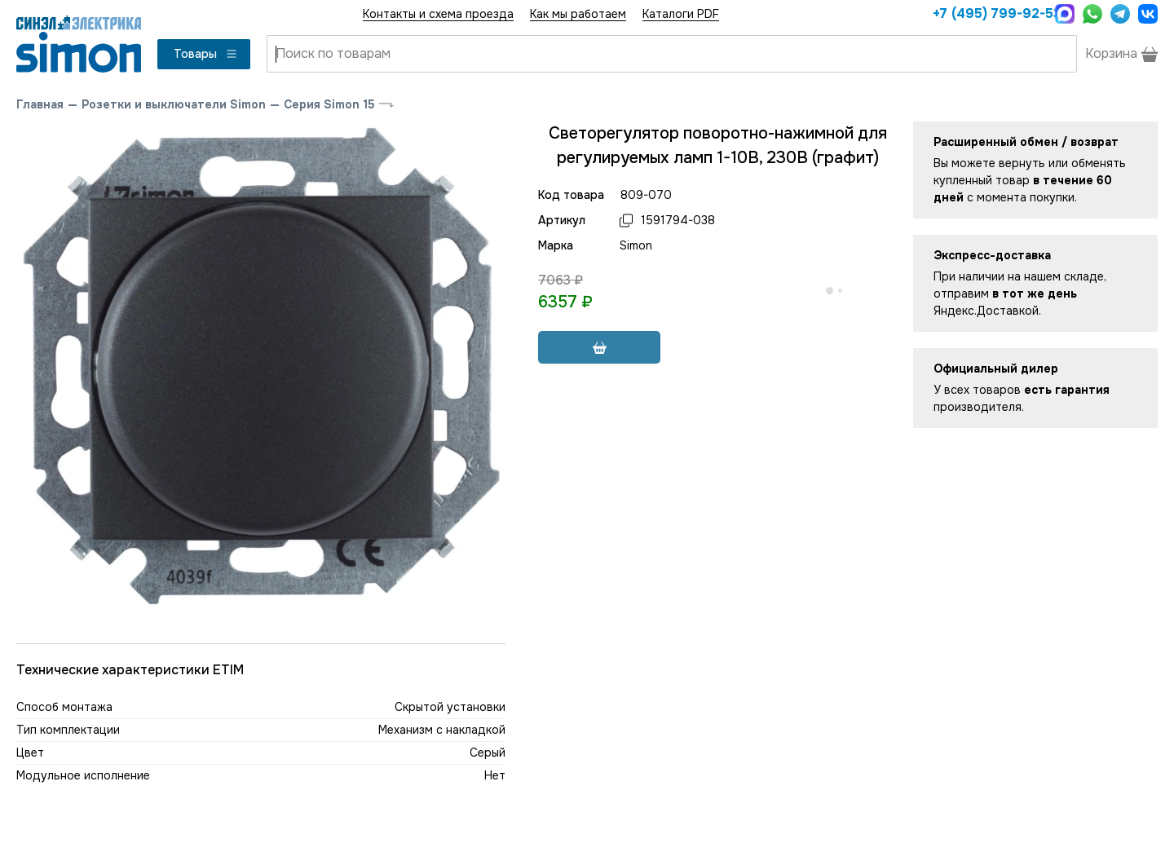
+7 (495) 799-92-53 (990, 13)
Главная (40, 104)
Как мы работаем (578, 14)
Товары (206, 53)
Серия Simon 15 (329, 104)
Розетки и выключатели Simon (174, 104)
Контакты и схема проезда (438, 14)
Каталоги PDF (680, 14)
